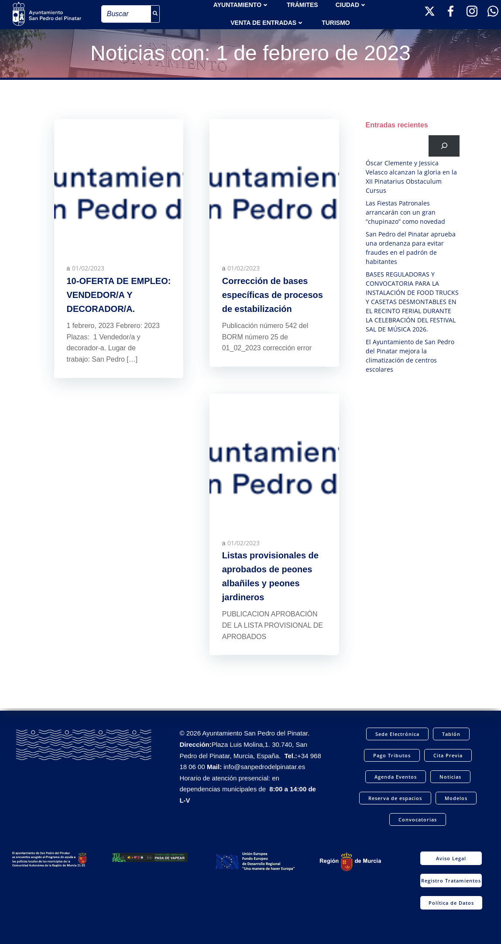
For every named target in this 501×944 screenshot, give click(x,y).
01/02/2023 (88, 269)
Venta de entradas (267, 22)
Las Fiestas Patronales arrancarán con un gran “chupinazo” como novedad (405, 212)
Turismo (336, 22)
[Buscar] (444, 146)
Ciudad (351, 4)
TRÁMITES (302, 4)
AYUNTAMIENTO (241, 4)
